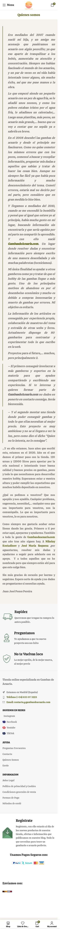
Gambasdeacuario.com (41, 537)
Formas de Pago (10, 797)
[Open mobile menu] (8, 5)
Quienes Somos (10, 759)
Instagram (9, 716)
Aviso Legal (8, 780)
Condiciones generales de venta (19, 792)
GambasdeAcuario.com (23, 244)
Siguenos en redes (13, 710)
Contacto (7, 754)
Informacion (10, 774)
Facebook (9, 721)
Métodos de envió (11, 803)
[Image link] (17, 862)
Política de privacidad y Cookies (19, 786)
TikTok (8, 733)
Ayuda (6, 742)
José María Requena (34, 545)
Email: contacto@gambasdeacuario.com (28, 702)
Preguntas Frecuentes (14, 748)
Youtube (8, 727)
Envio (5, 765)
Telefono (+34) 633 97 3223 (21, 697)
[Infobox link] (28, 617)
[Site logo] (29, 5)
